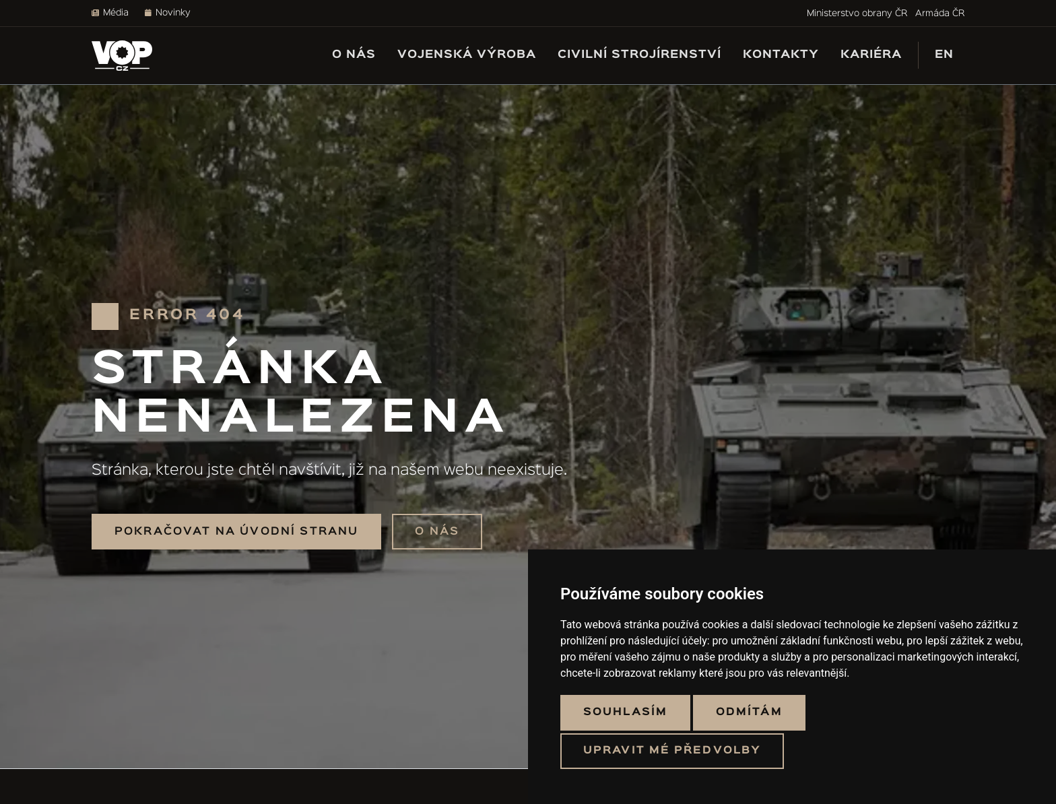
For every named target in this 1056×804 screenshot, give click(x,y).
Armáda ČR (939, 13)
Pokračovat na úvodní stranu (236, 532)
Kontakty (781, 55)
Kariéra (871, 55)
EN (944, 55)
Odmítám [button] (749, 712)
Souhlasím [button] (625, 712)
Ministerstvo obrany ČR (857, 13)
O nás (354, 55)
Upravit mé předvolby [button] (672, 751)
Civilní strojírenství (639, 55)
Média (110, 13)
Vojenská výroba (466, 55)
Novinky (168, 13)
